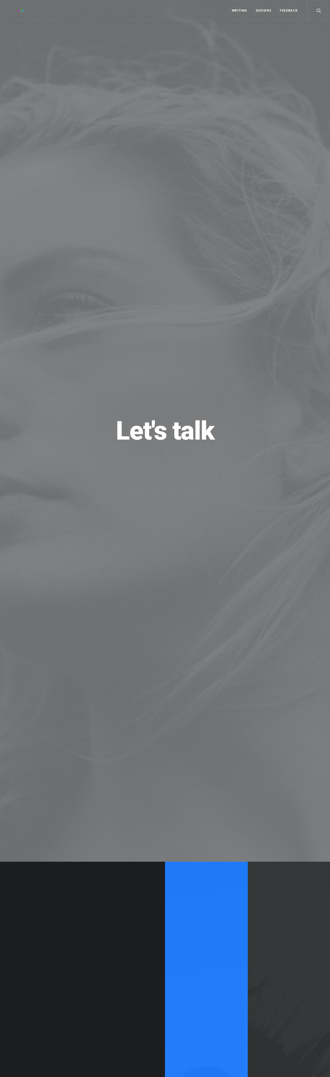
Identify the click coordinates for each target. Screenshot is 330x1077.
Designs (263, 10)
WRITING (239, 10)
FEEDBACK (289, 10)
